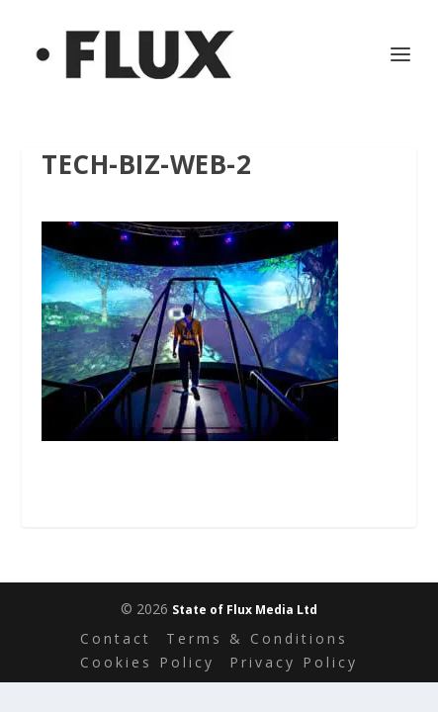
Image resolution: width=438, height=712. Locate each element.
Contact (115, 638)
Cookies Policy (147, 662)
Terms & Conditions (257, 638)
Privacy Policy (293, 662)
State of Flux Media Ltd (244, 609)
